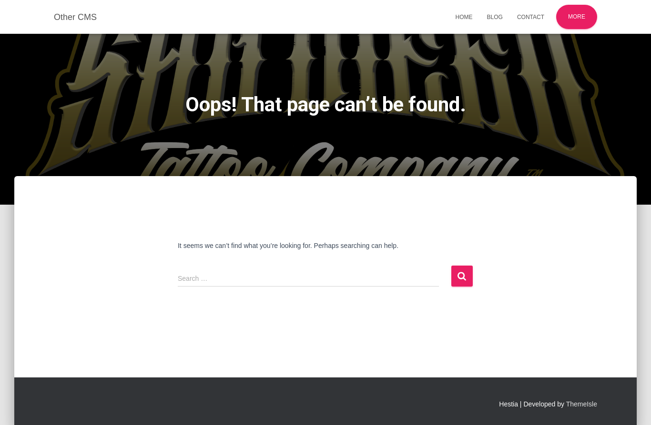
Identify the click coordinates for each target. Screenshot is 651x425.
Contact (530, 17)
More (576, 16)
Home (464, 17)
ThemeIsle (581, 404)
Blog (495, 17)
